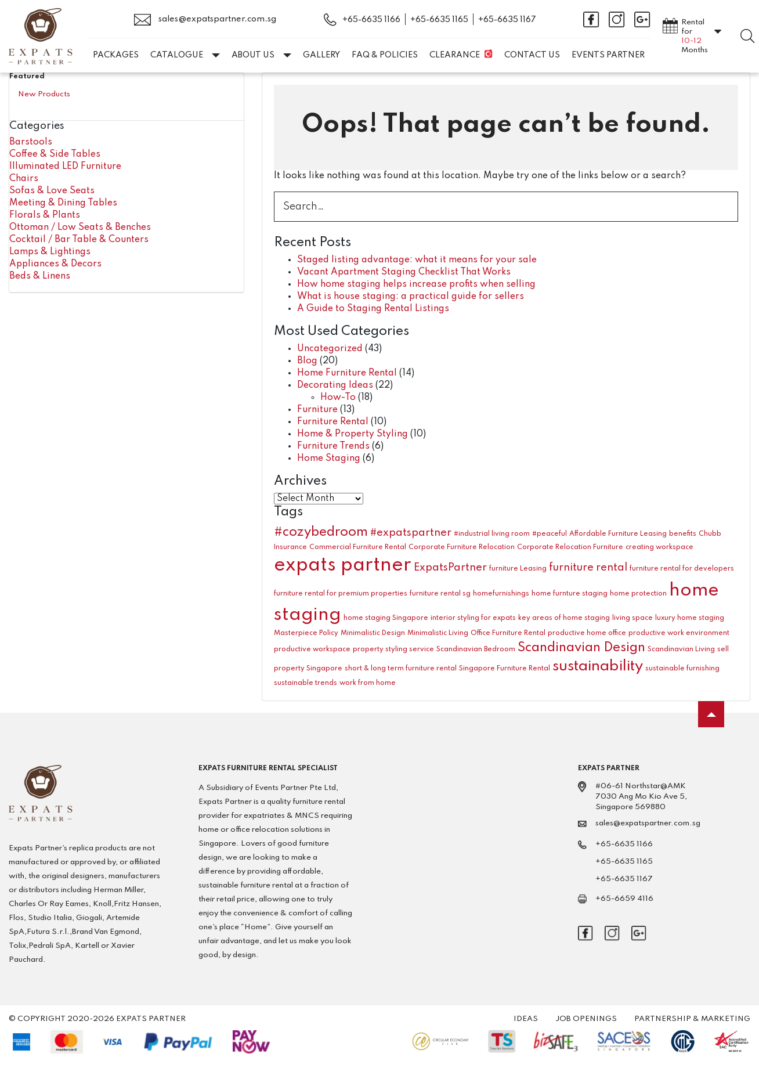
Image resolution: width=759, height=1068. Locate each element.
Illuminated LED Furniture (65, 166)
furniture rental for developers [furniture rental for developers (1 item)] (682, 568)
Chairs (23, 178)
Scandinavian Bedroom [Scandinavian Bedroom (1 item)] (475, 649)
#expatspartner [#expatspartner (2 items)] (410, 533)
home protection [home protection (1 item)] (638, 593)
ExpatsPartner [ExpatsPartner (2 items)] (450, 567)
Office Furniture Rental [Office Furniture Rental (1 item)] (508, 633)
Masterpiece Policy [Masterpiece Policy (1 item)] (306, 633)
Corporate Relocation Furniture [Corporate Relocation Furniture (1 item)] (570, 547)
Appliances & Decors (55, 264)
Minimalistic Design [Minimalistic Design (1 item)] (373, 633)
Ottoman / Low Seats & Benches (80, 227)
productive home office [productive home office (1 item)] (587, 633)
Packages (116, 55)
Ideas (526, 1019)
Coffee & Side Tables (54, 154)
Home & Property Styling (352, 434)
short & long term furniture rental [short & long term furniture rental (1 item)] (401, 668)
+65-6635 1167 (507, 20)
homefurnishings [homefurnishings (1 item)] (501, 593)
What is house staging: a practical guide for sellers (410, 296)
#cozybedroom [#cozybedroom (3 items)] (321, 532)
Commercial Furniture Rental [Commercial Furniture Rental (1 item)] (357, 547)
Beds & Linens (39, 276)
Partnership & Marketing (692, 1019)
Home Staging (328, 458)
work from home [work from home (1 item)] (367, 683)
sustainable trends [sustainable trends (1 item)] (305, 683)
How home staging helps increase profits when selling (416, 284)
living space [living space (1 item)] (632, 618)
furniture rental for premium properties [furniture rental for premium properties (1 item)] (340, 593)
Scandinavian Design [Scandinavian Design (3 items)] (581, 647)
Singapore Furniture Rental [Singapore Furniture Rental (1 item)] (504, 668)
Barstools (30, 142)
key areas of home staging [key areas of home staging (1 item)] (564, 618)
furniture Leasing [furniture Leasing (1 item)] (518, 568)
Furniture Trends (333, 446)
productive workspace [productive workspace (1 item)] (312, 649)
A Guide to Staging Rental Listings (373, 308)
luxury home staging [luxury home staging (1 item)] (689, 618)
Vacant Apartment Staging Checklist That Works (404, 272)
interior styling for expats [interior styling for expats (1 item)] (473, 618)
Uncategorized (330, 348)
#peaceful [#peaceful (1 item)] (549, 534)
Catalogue (185, 55)
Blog (307, 361)
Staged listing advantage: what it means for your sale (417, 260)
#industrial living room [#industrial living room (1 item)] (492, 534)
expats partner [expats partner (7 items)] (342, 565)
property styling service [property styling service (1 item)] (393, 649)
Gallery (321, 55)
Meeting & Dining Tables (63, 203)
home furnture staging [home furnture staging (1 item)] (570, 593)
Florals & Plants (44, 215)
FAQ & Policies (385, 55)
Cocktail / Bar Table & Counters (79, 239)
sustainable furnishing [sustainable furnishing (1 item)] (682, 668)
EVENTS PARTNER (608, 55)
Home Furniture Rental (347, 373)
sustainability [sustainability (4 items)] (597, 666)
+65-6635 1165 (439, 20)
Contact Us (532, 55)
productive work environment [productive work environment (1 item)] (678, 633)
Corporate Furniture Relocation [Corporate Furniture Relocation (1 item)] (462, 547)
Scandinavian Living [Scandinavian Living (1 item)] (681, 649)
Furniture (317, 409)
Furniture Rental (332, 422)
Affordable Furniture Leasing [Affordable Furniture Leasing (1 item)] (618, 534)
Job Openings (586, 1019)
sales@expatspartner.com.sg (205, 20)
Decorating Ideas (335, 385)
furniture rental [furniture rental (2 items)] (588, 567)
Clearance (454, 55)
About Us (261, 55)
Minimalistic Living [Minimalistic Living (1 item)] (437, 633)
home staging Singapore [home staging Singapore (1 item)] (386, 618)
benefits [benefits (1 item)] (682, 534)
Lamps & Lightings (50, 252)
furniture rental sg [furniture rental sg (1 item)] (440, 593)
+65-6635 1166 (371, 20)
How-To (338, 397)
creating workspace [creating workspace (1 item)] (659, 547)
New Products (44, 94)
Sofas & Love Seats (52, 191)
